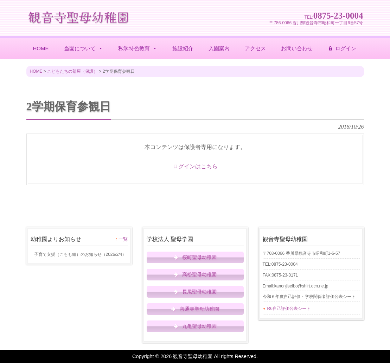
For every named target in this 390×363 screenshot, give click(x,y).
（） (79, 254)
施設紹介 (182, 48)
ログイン (345, 48)
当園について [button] (83, 48)
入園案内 (219, 48)
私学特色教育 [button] (137, 48)
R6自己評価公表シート (289, 308)
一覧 (123, 239)
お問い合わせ (297, 48)
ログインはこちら (195, 166)
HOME (41, 48)
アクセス (255, 48)
